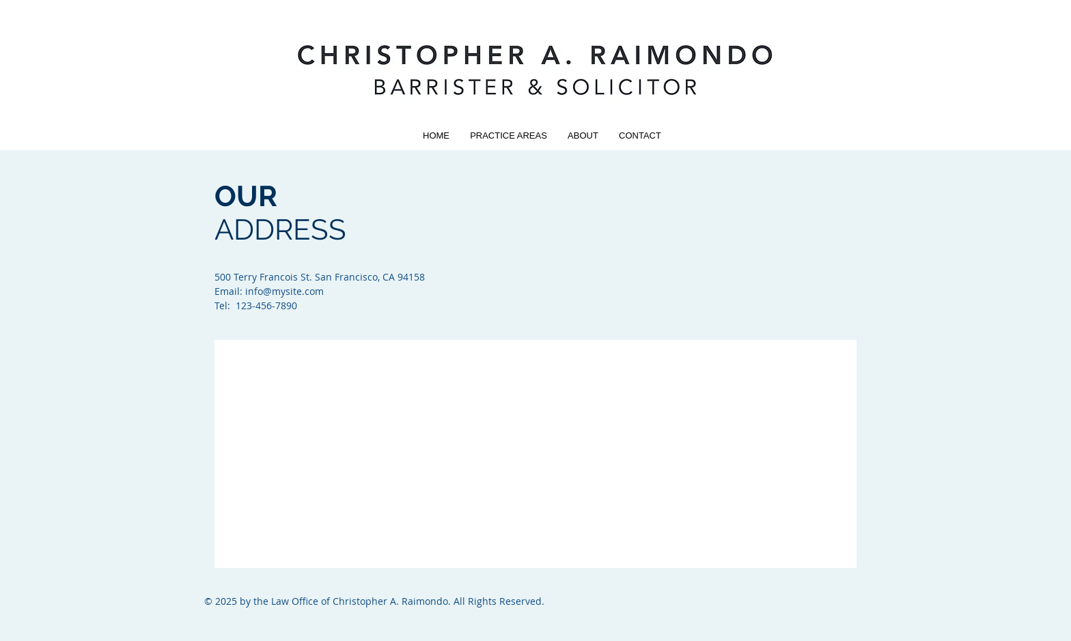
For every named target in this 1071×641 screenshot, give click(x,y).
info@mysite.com (284, 291)
